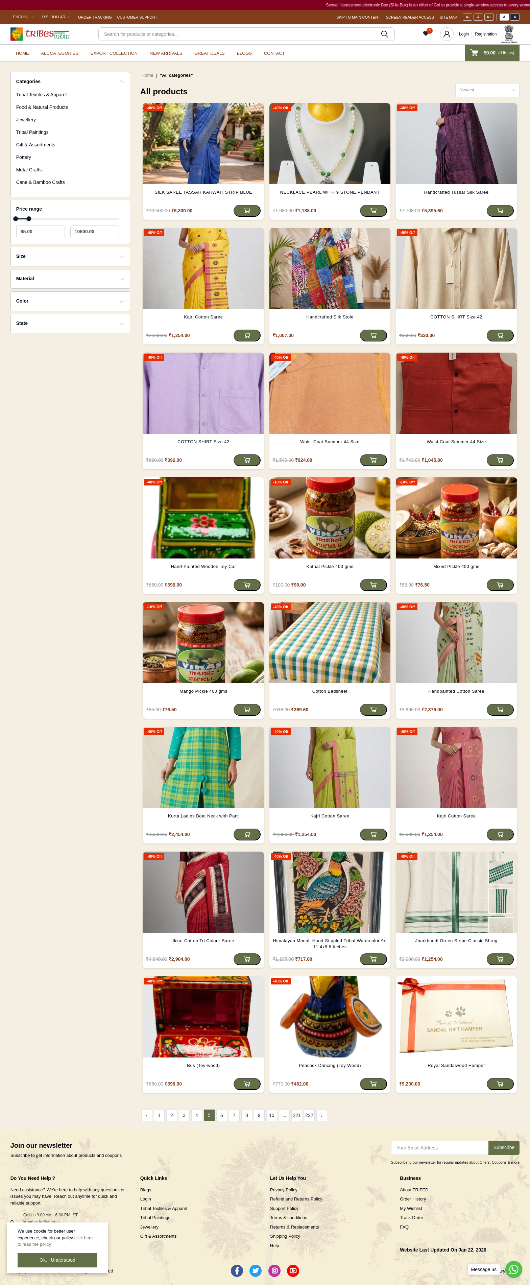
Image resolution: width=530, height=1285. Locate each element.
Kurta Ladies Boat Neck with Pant (203, 815)
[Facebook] (237, 1271)
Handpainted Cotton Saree (456, 691)
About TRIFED (414, 1189)
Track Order (411, 1217)
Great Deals (209, 53)
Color (22, 301)
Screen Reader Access (410, 17)
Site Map (448, 17)
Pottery (23, 157)
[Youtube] (293, 1271)
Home (22, 53)
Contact (274, 53)
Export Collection (114, 53)
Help (274, 1245)
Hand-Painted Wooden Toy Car (203, 566)
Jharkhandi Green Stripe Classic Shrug (456, 940)
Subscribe (503, 1147)
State (22, 323)
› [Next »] (322, 1115)
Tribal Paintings (32, 132)
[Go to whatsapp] (513, 1269)
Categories (28, 81)
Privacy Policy (283, 1189)
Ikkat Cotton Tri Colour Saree (203, 940)
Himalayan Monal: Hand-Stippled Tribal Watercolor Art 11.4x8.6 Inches (330, 943)
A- (467, 17)
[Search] (246, 34)
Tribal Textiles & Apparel (41, 94)
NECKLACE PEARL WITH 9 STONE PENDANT (330, 192)
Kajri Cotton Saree (203, 316)
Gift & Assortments (35, 144)
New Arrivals (166, 53)
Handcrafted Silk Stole (330, 316)
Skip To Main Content (358, 17)
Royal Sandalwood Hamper (456, 1065)
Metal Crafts (29, 169)
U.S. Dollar (53, 17)
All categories (59, 53)
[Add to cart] (247, 211)
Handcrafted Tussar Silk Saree (456, 192)
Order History (413, 1198)
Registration (486, 34)
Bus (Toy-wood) (203, 1065)
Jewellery (26, 119)
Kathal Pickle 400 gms (329, 566)
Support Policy (284, 1208)
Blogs (244, 53)
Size (21, 256)
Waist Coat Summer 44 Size (329, 441)
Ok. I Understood (57, 1260)
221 (296, 1115)
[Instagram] (274, 1271)
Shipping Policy (285, 1236)
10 (271, 1115)
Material (25, 278)
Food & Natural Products (42, 107)
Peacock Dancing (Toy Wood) (330, 1065)
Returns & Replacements (294, 1227)
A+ (489, 17)
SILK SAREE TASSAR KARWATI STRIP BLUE (203, 192)
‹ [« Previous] (147, 1115)
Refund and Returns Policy (296, 1198)
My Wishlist (411, 1208)
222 (309, 1115)
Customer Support (137, 17)
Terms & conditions (288, 1217)
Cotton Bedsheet (329, 691)
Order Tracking (95, 17)
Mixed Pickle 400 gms (456, 566)
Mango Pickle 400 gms (203, 691)
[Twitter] (255, 1271)
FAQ (404, 1227)
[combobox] (487, 90)
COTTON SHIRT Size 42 (456, 316)
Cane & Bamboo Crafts (40, 182)
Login (464, 34)
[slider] (15, 218)
